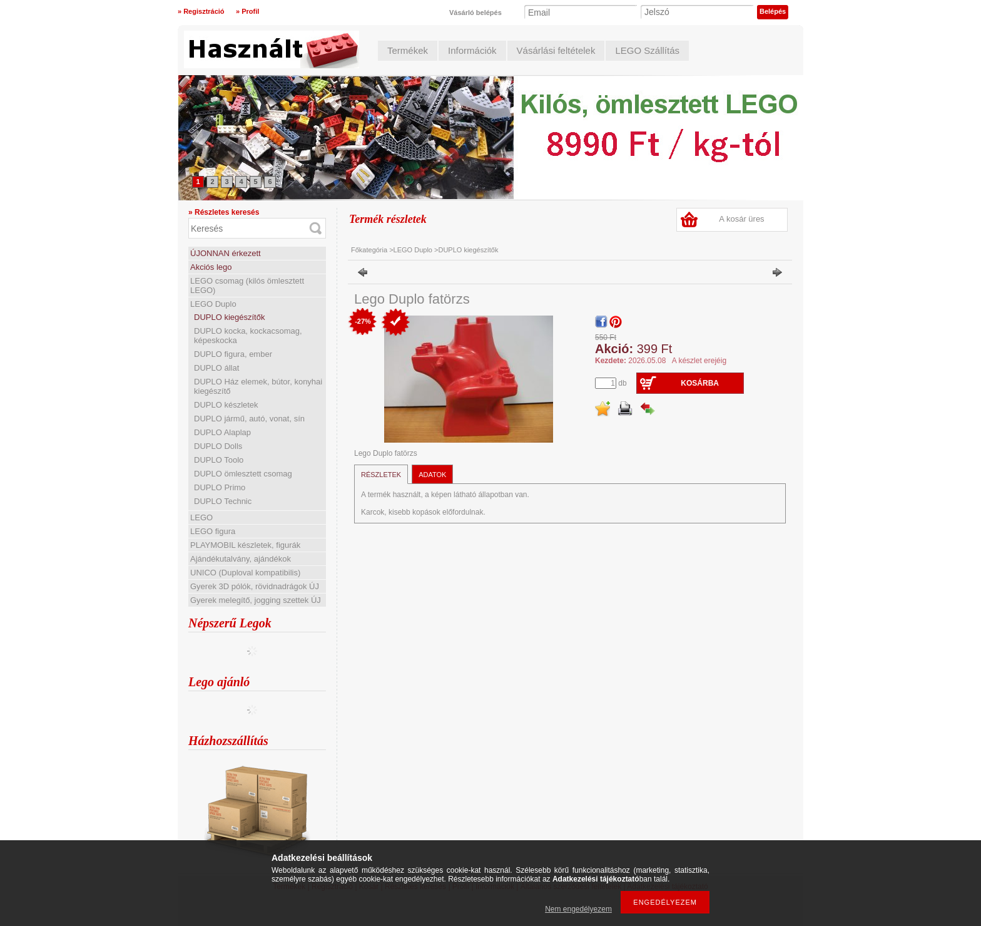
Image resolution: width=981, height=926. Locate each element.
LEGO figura (212, 531)
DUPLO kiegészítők (229, 317)
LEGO (201, 517)
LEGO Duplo (213, 304)
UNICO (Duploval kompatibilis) (245, 572)
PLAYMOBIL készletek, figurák (245, 545)
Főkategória (369, 250)
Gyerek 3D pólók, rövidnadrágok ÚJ (254, 586)
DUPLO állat (216, 368)
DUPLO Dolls (218, 446)
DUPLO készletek (226, 404)
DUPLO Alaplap (222, 432)
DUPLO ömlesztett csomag (243, 473)
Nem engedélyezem (578, 909)
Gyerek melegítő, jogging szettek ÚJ (255, 600)
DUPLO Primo (219, 487)
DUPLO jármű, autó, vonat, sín (249, 418)
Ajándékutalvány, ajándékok (240, 558)
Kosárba (700, 383)
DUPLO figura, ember (233, 354)
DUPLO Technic (223, 501)
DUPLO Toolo (218, 460)
